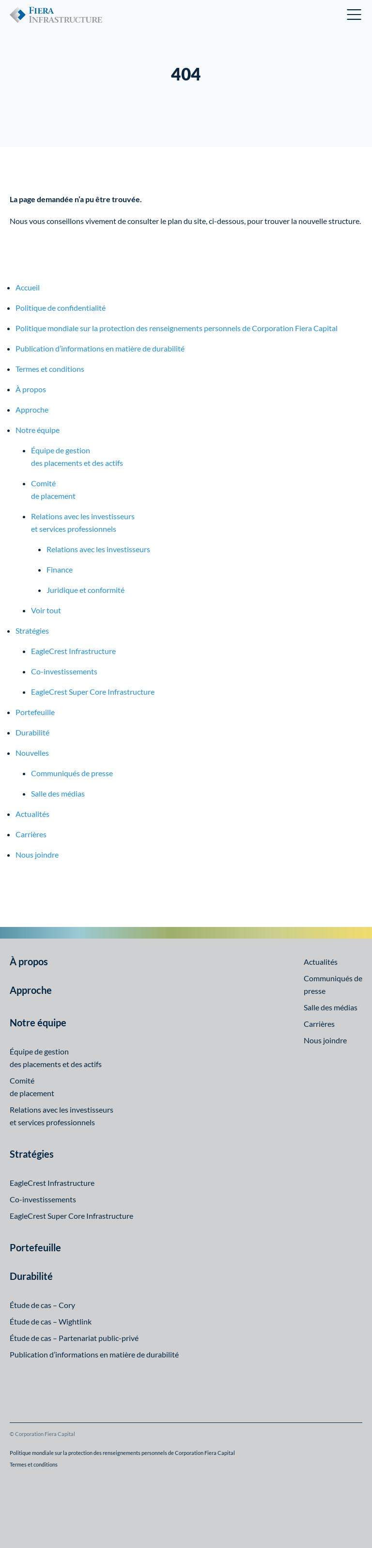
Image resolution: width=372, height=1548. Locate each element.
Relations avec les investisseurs (98, 549)
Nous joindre (37, 854)
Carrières (31, 834)
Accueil (28, 287)
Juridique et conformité (85, 589)
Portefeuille (35, 712)
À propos (31, 389)
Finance (59, 569)
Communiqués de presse (72, 773)
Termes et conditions (50, 368)
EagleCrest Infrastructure (73, 650)
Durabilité (32, 732)
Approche (32, 409)
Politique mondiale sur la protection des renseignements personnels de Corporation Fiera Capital (177, 328)
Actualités (32, 813)
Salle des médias (58, 793)
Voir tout (46, 610)
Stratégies (32, 630)
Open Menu (354, 14)
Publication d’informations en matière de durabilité (100, 348)
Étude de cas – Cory (42, 1304)
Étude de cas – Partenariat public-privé (74, 1337)
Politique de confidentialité (61, 307)
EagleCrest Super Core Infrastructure (93, 691)
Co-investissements (64, 671)
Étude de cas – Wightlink (51, 1321)
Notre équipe (38, 429)
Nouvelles (32, 752)
